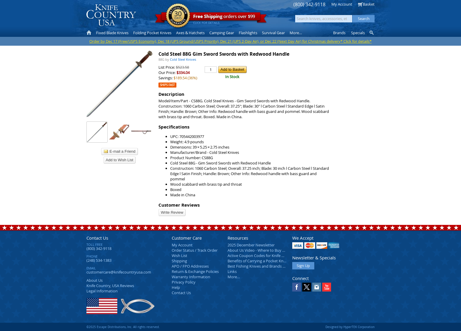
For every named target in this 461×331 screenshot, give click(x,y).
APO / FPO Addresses (190, 266)
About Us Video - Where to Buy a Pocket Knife (267, 250)
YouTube (326, 287)
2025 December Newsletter (251, 245)
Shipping (179, 261)
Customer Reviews (179, 205)
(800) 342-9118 (309, 4)
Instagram (316, 287)
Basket (369, 4)
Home (89, 33)
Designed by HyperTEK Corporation (350, 327)
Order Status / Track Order (195, 250)
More (296, 32)
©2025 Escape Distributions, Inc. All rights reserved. (123, 327)
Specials (358, 32)
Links (232, 271)
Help (176, 287)
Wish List (179, 255)
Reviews (110, 285)
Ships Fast (167, 85)
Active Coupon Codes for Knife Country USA (266, 255)
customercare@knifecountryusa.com (118, 272)
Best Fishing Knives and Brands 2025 (259, 266)
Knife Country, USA (111, 15)
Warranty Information (191, 276)
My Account (341, 4)
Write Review (172, 212)
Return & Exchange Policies (195, 271)
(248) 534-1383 (98, 260)
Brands (339, 32)
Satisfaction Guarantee (178, 16)
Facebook (296, 287)
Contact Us (97, 238)
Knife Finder (372, 33)
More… (234, 276)
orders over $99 (210, 18)
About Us (94, 280)
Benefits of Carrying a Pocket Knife (258, 261)
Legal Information (102, 291)
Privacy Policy (184, 282)
